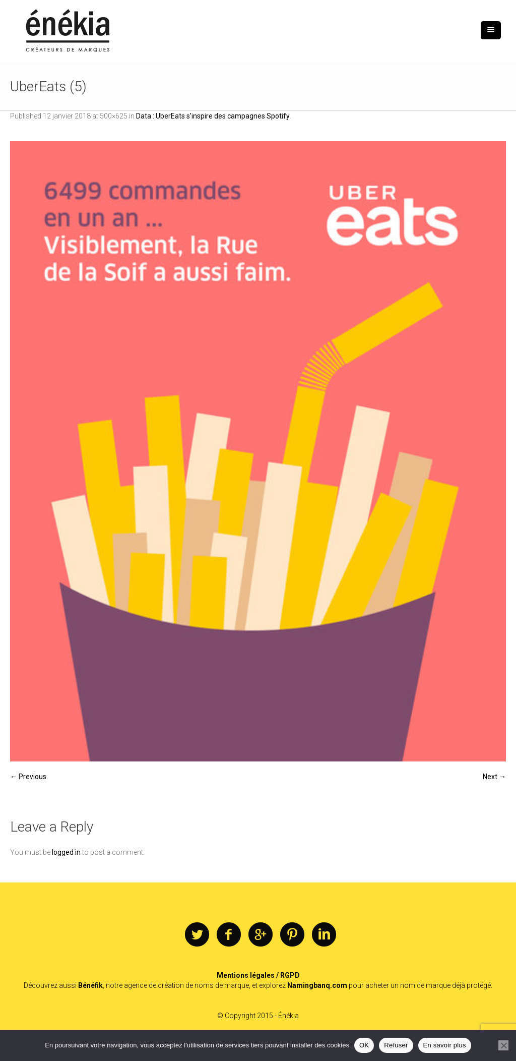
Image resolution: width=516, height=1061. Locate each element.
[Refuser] (503, 1045)
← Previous (28, 777)
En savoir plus (444, 1045)
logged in (66, 852)
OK (364, 1045)
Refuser (396, 1045)
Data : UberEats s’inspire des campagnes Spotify (213, 116)
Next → (494, 777)
